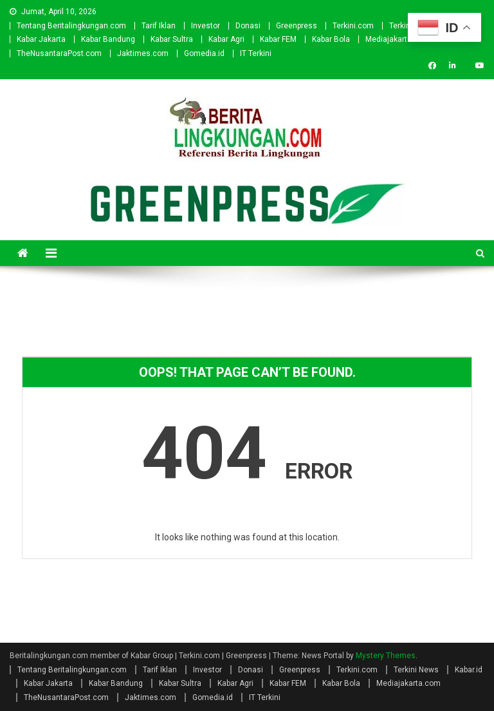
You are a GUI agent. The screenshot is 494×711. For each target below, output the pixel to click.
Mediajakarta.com (397, 39)
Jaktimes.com (143, 53)
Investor (205, 25)
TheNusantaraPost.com (59, 53)
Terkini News (416, 669)
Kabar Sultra (172, 39)
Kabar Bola (331, 39)
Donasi (248, 25)
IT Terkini (255, 53)
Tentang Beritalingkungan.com (71, 25)
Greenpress (296, 25)
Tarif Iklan (159, 25)
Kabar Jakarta (41, 39)
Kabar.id (468, 669)
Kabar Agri (226, 39)
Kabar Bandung (108, 39)
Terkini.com (353, 25)
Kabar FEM (278, 39)
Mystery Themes (386, 655)
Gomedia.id (204, 53)
